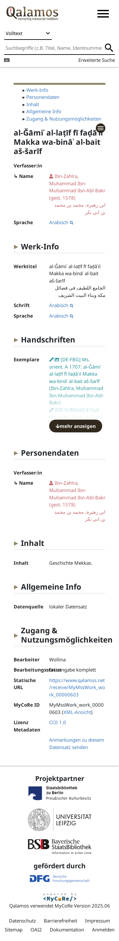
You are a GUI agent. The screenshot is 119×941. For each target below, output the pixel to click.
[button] (103, 14)
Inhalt (32, 104)
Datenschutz (22, 920)
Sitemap (14, 929)
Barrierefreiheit (60, 920)
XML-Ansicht (77, 712)
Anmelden (103, 929)
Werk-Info (37, 90)
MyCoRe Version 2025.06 (82, 905)
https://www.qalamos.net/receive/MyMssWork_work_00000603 (77, 687)
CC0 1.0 (57, 722)
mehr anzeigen (76, 426)
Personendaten (42, 97)
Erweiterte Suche (96, 60)
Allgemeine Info (43, 111)
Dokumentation (67, 929)
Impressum (97, 920)
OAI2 (36, 929)
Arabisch (61, 222)
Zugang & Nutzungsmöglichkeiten (63, 118)
